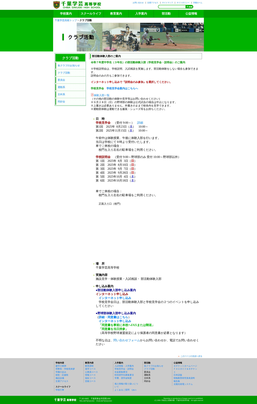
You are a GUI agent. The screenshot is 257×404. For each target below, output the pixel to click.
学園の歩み (61, 372)
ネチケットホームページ (185, 366)
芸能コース (90, 381)
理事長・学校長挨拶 (65, 369)
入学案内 (141, 13)
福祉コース (90, 378)
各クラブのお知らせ (69, 65)
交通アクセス (152, 3)
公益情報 (191, 13)
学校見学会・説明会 (124, 369)
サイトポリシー (183, 3)
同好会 (61, 101)
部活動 (166, 13)
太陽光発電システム (183, 384)
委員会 (61, 79)
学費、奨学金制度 (123, 378)
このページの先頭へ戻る (191, 356)
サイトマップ (167, 3)
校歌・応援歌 (62, 375)
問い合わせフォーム (126, 340)
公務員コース (91, 372)
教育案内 (116, 13)
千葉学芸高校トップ (66, 20)
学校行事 (60, 390)
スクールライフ (91, 13)
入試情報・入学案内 (124, 366)
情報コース (90, 375)
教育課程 (89, 366)
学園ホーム (197, 3)
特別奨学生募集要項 (124, 375)
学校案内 (66, 13)
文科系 (61, 94)
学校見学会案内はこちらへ (122, 88)
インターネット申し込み (115, 298)
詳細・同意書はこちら (113, 317)
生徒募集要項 (121, 372)
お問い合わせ (138, 3)
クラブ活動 (64, 72)
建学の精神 (61, 366)
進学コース (90, 369)
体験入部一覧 (101, 95)
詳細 (140, 122)
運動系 (61, 87)
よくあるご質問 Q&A (126, 390)
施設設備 (60, 378)
